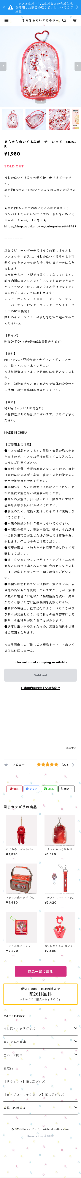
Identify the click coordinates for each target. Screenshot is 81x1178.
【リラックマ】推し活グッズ (24, 1082)
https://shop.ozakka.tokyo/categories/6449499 (40, 226)
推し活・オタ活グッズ (19, 1029)
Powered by (40, 1136)
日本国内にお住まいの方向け (40, 688)
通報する (71, 748)
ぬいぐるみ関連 (14, 1042)
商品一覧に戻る (40, 971)
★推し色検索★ (14, 1108)
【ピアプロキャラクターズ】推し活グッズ (33, 1095)
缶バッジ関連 (13, 1055)
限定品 (8, 1068)
